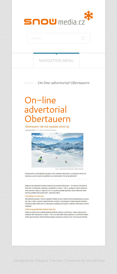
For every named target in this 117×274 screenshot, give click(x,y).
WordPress (96, 261)
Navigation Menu (56, 61)
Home (29, 82)
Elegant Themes (49, 261)
